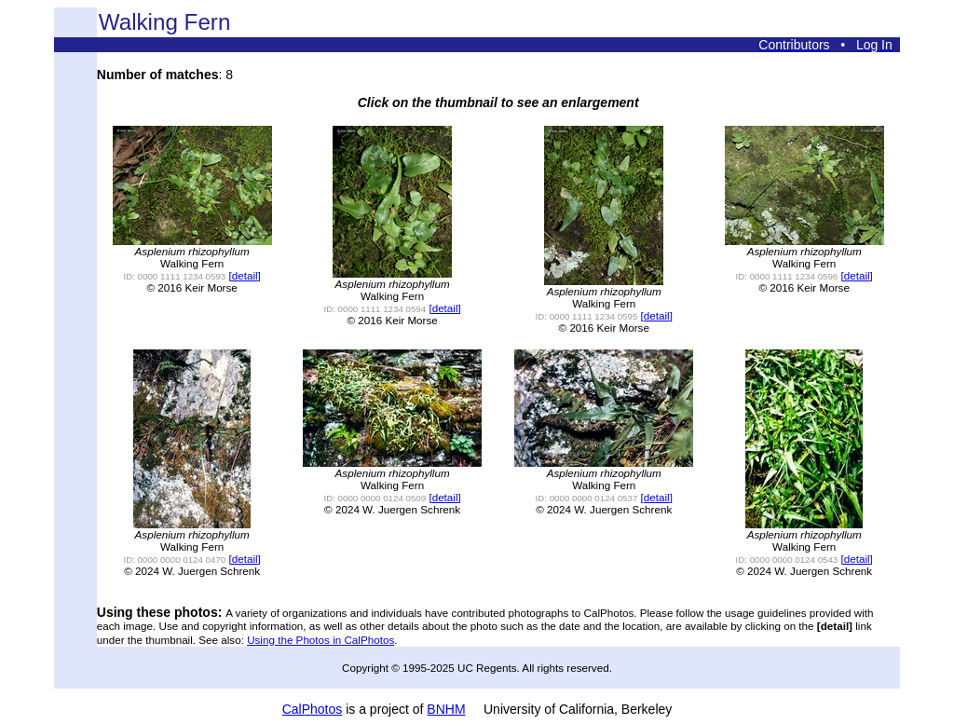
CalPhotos (312, 709)
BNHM (446, 709)
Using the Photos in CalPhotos (320, 640)
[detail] (244, 275)
